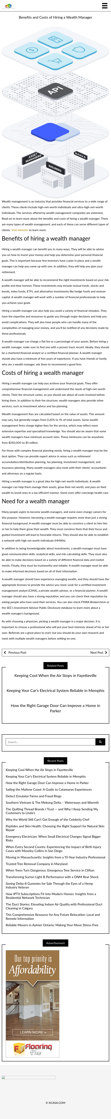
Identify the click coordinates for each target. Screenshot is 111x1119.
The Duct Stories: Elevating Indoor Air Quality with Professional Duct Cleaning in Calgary (54, 906)
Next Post (96, 652)
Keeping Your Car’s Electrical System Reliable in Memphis (55, 690)
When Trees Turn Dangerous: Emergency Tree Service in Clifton (50, 870)
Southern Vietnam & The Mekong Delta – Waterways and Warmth (52, 802)
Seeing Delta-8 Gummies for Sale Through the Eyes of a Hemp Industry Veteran (49, 885)
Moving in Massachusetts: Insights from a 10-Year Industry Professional (55, 857)
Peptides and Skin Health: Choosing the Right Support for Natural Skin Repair (55, 828)
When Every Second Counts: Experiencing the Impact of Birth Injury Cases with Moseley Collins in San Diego (53, 849)
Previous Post (17, 652)
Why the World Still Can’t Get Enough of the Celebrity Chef (47, 819)
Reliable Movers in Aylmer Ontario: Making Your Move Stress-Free (52, 925)
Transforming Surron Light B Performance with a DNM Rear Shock (52, 877)
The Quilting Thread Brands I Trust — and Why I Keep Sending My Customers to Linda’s (52, 811)
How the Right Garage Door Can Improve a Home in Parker (47, 783)
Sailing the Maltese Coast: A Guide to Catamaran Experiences (49, 789)
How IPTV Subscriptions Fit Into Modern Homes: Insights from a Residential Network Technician (51, 896)
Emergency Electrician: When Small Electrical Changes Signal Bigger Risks (53, 838)
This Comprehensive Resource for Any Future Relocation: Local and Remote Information (53, 916)
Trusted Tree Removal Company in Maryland (37, 864)
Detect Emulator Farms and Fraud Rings (33, 796)
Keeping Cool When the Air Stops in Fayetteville (55, 675)
